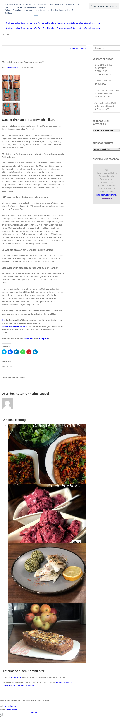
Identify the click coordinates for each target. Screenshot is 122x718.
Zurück (75, 48)
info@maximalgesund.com (14, 326)
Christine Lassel (13, 67)
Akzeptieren (107, 198)
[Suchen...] (61, 34)
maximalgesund (13, 709)
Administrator (10, 706)
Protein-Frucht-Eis (102, 81)
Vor (82, 48)
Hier (3, 320)
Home (34, 712)
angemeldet (16, 677)
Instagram (43, 338)
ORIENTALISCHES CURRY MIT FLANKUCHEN (103, 68)
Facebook (28, 338)
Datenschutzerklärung (106, 195)
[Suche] (95, 48)
